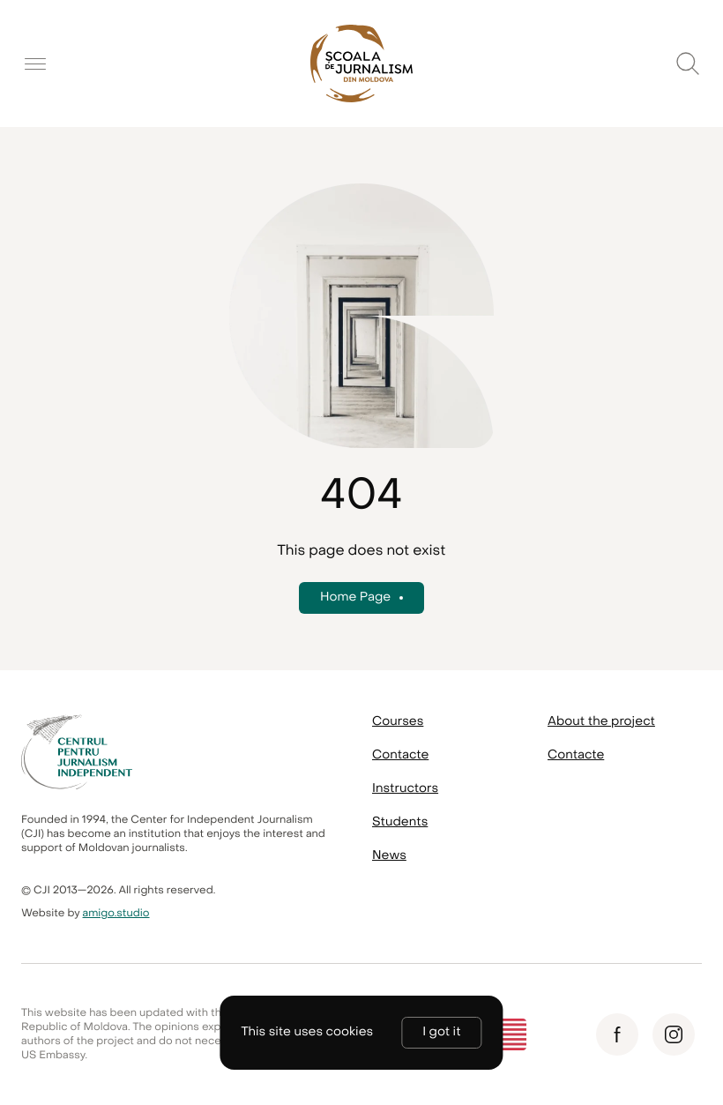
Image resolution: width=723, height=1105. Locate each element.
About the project (601, 721)
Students (400, 822)
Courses (397, 721)
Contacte (400, 755)
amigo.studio (116, 913)
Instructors (405, 788)
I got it (441, 1032)
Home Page (355, 597)
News (389, 855)
